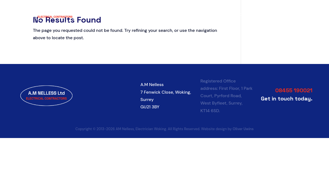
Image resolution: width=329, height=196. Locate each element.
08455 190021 (293, 90)
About (190, 14)
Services (210, 14)
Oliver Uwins (243, 129)
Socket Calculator (241, 14)
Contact (288, 14)
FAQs (269, 14)
